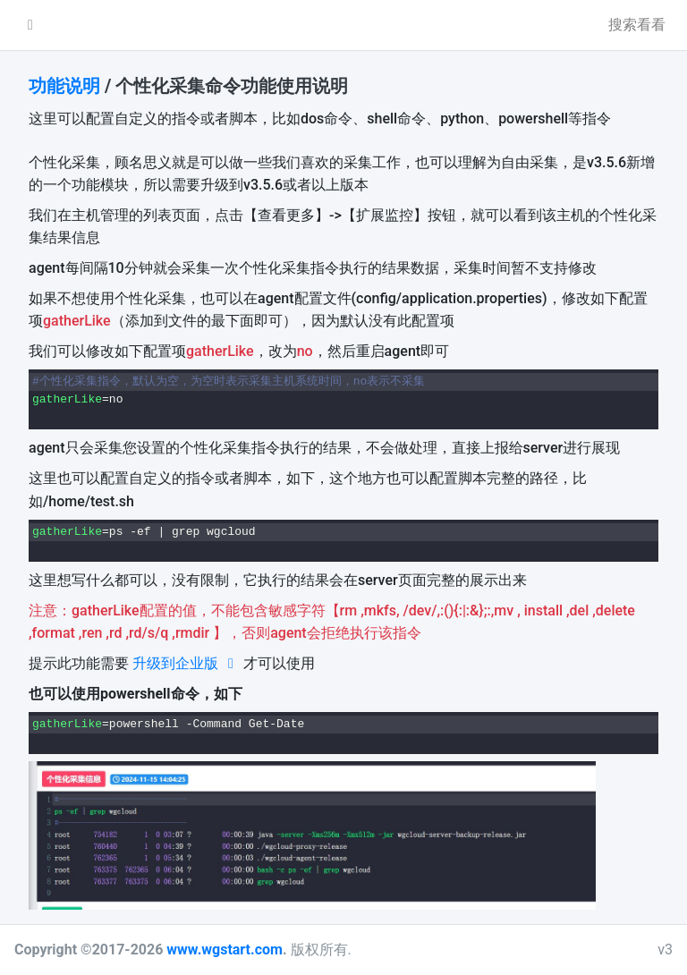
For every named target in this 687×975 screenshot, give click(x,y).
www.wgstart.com (224, 949)
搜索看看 (637, 24)
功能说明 (64, 86)
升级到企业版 (186, 663)
